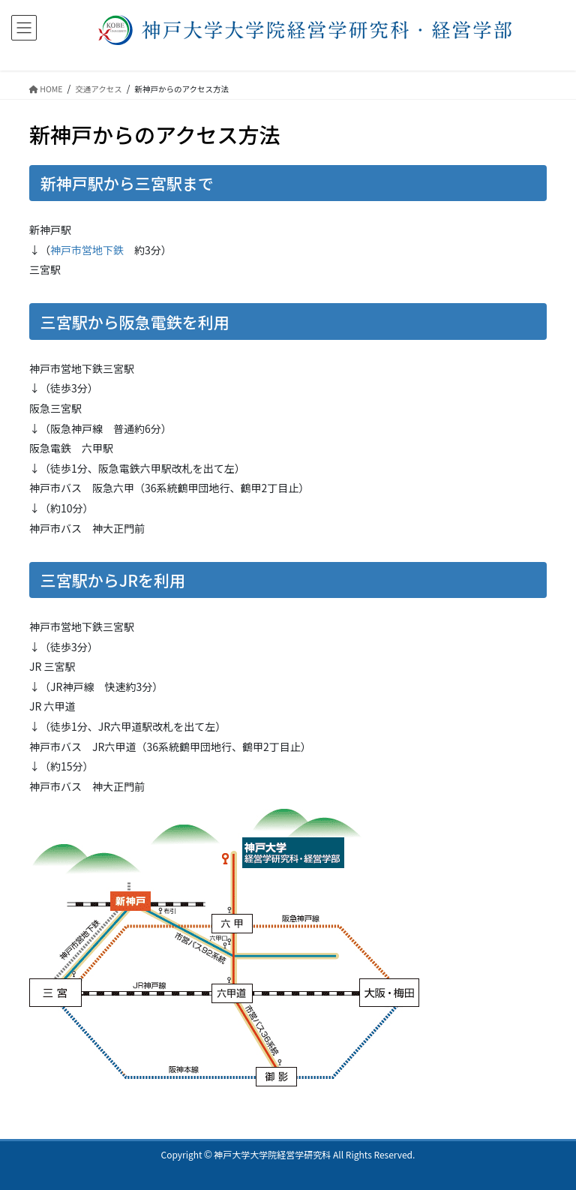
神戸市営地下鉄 (87, 249)
